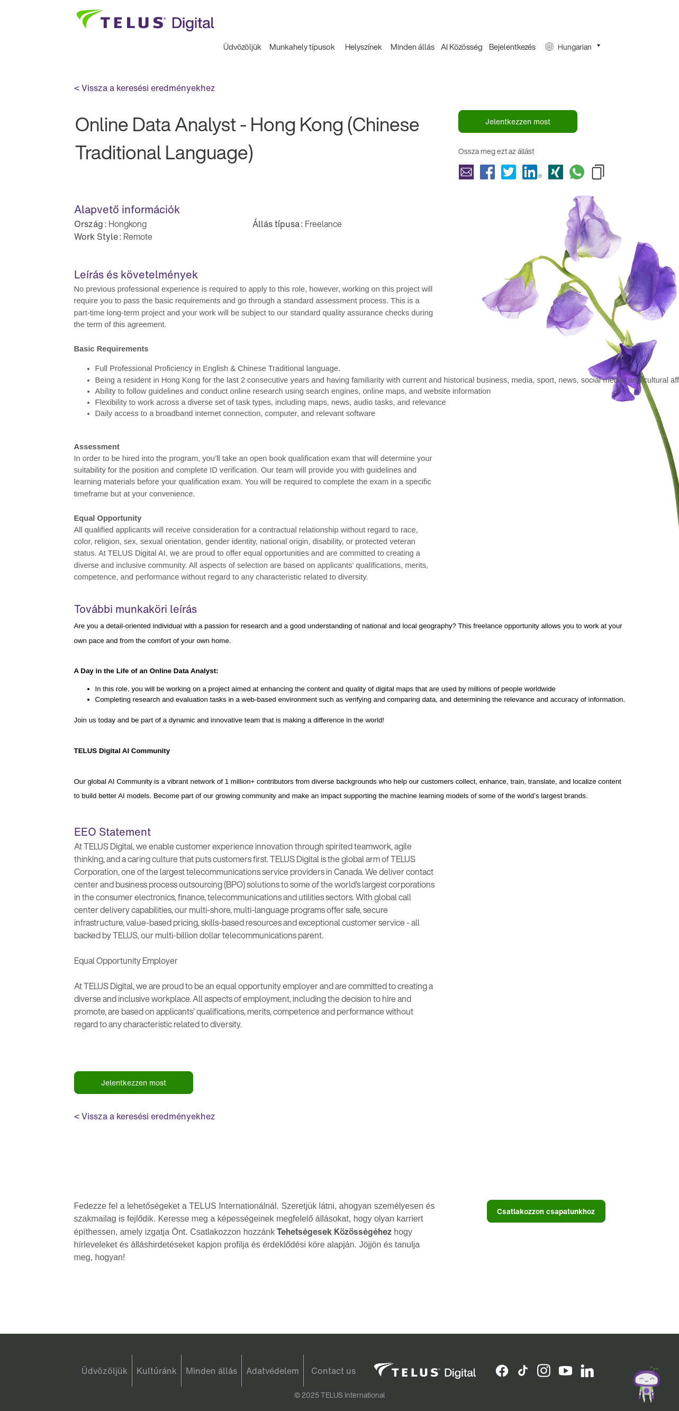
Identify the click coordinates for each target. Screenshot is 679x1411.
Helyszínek (363, 46)
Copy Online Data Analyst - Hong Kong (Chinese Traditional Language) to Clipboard (598, 172)
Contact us (333, 1370)
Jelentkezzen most (517, 121)
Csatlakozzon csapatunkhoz (546, 1211)
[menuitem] (242, 47)
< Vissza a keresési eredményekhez (144, 88)
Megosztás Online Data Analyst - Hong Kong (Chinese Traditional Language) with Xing (555, 172)
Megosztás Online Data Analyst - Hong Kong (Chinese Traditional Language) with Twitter (508, 172)
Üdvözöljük (242, 46)
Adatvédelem (272, 1370)
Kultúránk (157, 1370)
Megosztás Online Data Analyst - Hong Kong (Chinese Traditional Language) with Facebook (487, 172)
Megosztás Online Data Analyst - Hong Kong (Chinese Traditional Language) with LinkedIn (532, 172)
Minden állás (412, 46)
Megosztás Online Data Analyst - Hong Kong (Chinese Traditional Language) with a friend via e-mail (466, 172)
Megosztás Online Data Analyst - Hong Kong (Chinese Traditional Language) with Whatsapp (576, 172)
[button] (572, 47)
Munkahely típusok (302, 46)
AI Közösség (462, 46)
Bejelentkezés (512, 46)
